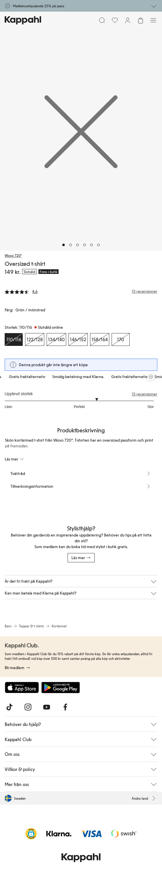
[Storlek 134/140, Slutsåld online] (56, 339)
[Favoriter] (114, 20)
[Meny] (153, 20)
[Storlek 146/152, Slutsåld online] (78, 339)
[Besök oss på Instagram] (28, 707)
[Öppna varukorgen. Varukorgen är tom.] (140, 20)
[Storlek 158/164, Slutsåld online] (99, 339)
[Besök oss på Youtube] (46, 707)
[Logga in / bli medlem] (127, 20)
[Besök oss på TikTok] (9, 707)
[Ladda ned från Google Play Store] (60, 687)
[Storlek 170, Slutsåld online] (121, 339)
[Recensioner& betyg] (81, 291)
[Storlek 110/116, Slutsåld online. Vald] (14, 339)
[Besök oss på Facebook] (65, 707)
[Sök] (102, 20)
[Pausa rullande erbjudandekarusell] (150, 376)
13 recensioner (144, 394)
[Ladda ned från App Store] (22, 687)
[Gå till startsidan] (23, 20)
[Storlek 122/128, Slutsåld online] (34, 339)
